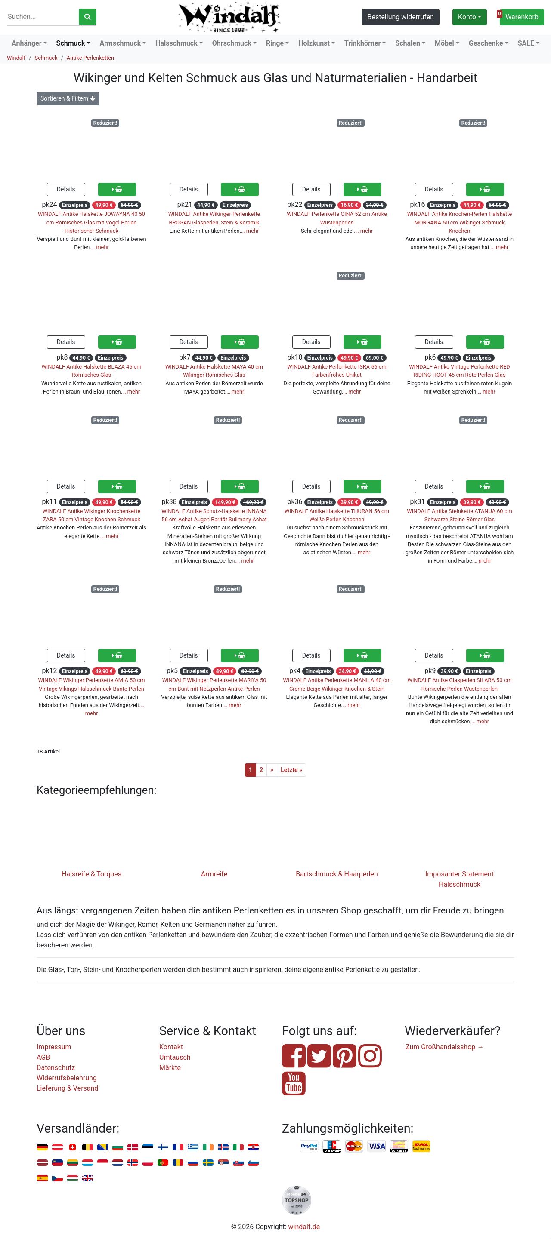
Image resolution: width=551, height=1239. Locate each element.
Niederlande (117, 1163)
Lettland (42, 1163)
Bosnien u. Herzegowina (102, 1147)
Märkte (170, 1068)
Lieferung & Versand (67, 1088)
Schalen (407, 43)
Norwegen (132, 1163)
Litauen (72, 1163)
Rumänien (178, 1163)
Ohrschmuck (231, 43)
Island (223, 1147)
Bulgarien (117, 1147)
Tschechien (57, 1178)
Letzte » (291, 769)
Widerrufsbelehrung (67, 1078)
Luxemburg (87, 1163)
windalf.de (304, 1227)
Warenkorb (519, 16)
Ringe (275, 43)
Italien (238, 1147)
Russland (193, 1163)
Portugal (163, 1163)
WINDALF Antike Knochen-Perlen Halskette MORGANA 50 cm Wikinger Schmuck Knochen (459, 222)
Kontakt (171, 1047)
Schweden (208, 1163)
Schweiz (72, 1147)
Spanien (42, 1178)
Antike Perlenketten (91, 58)
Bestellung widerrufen (400, 17)
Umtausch (175, 1057)
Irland (208, 1147)
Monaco (102, 1163)
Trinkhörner (362, 43)
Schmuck (70, 43)
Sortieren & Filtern (68, 98)
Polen (147, 1163)
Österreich (57, 1147)
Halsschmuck (176, 43)
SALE (526, 43)
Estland (147, 1147)
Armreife (214, 874)
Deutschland (42, 1147)
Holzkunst (314, 43)
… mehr (100, 247)
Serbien (223, 1163)
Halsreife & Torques (91, 874)
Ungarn (72, 1178)
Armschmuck (120, 43)
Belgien (87, 1147)
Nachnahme (421, 1146)
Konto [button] (467, 17)
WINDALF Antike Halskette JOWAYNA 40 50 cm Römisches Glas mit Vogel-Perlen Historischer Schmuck (91, 222)
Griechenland (193, 1147)
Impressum (54, 1047)
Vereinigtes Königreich (87, 1178)
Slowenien (253, 1163)
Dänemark (132, 1147)
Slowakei (238, 1163)
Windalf (16, 58)
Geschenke (486, 43)
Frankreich (178, 1147)
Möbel (444, 43)
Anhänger (27, 43)
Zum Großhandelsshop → (445, 1047)
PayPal (309, 1146)
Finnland (163, 1147)
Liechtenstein (57, 1163)
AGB (43, 1057)
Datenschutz (56, 1068)
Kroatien (253, 1147)
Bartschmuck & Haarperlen (337, 874)
